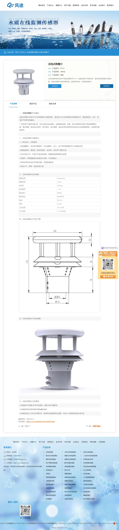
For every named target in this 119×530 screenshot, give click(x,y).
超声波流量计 (50, 484)
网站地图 (93, 442)
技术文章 (59, 442)
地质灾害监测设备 (70, 484)
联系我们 (107, 86)
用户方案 (42, 442)
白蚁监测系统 (50, 488)
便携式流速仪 (69, 481)
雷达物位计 (49, 470)
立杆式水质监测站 (70, 452)
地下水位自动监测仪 (71, 491)
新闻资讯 (50, 442)
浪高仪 (48, 473)
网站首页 (41, 5)
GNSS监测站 (87, 470)
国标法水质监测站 (70, 455)
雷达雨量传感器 (69, 466)
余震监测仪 (68, 495)
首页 (17, 52)
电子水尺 (67, 470)
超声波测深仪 (87, 481)
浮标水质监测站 (88, 452)
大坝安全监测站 (88, 484)
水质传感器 (49, 452)
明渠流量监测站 (51, 477)
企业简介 (76, 442)
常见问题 (67, 442)
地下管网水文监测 (89, 499)
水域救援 (49, 499)
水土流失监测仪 (51, 491)
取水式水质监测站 (51, 455)
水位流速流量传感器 (89, 466)
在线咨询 (55, 86)
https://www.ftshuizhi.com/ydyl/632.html (40, 421)
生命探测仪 (86, 491)
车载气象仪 (97, 426)
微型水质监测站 (51, 459)
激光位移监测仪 (51, 495)
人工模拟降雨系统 (89, 477)
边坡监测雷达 (69, 499)
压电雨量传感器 (32, 52)
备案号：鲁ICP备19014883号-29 (103, 523)
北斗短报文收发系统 (89, 488)
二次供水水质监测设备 (90, 455)
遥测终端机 (68, 488)
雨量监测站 (68, 473)
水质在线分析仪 (88, 459)
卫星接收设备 (50, 481)
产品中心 (50, 5)
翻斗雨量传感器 (69, 463)
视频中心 (33, 442)
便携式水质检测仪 (70, 459)
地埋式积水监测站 (70, 477)
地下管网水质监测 (51, 463)
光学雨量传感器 (88, 463)
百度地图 (102, 442)
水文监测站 (86, 473)
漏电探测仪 (86, 495)
